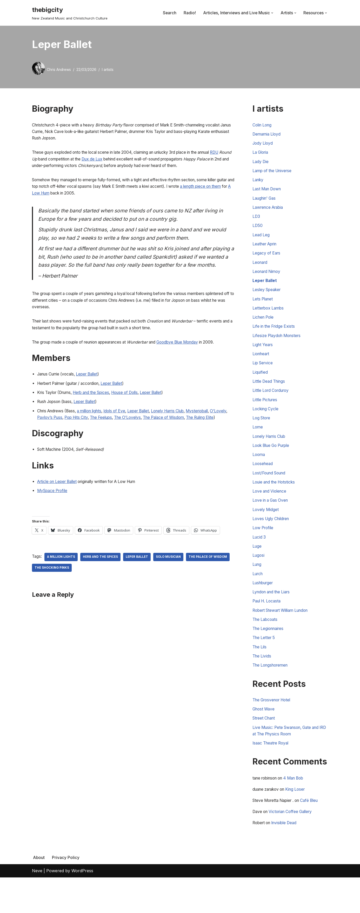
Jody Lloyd (263, 144)
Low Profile (263, 550)
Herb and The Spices (103, 591)
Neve (37, 906)
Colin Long (263, 125)
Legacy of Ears (267, 260)
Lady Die (260, 163)
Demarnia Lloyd (267, 135)
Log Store (262, 434)
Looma (259, 472)
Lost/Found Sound (270, 492)
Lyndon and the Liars (273, 617)
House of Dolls (135, 415)
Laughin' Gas (265, 202)
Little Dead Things (270, 395)
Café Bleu (314, 834)
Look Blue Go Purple (273, 463)
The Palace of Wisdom (194, 441)
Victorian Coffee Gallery (293, 846)
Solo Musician (174, 591)
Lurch (258, 598)
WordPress (82, 906)
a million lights (95, 434)
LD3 (256, 221)
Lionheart (261, 366)
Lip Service (263, 376)
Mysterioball (215, 434)
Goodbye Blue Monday (193, 363)
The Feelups (126, 441)
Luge (257, 569)
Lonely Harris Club (182, 434)
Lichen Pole (264, 328)
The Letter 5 (264, 666)
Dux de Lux (122, 161)
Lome (257, 444)
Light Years (263, 357)
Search (168, 12)
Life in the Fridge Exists (275, 337)
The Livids (262, 685)
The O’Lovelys (155, 441)
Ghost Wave (264, 739)
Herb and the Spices (97, 415)
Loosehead (263, 482)
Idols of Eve (123, 434)
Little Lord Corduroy (272, 405)
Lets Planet (263, 308)
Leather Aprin (266, 250)
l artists (109, 69)
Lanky (258, 183)
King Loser (300, 822)
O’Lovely (45, 441)
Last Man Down (268, 193)
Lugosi (258, 579)
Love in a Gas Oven (271, 521)
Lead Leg (261, 241)
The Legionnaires (269, 656)
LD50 (257, 231)
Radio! (188, 12)
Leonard (260, 270)
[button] (271, 13)
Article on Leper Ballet (59, 513)
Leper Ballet (93, 396)
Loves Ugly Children (272, 540)
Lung (257, 588)
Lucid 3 (259, 559)
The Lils (260, 675)
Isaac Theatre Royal (272, 775)
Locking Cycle (266, 424)
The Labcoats (265, 646)
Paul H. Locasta (268, 627)
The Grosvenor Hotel (273, 730)
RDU (36, 161)
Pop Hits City (99, 441)
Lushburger (264, 608)
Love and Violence (270, 511)
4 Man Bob (299, 811)
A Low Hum (80, 197)
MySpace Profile (53, 523)
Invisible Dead (287, 858)
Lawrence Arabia (269, 212)
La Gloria (261, 154)
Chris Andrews (59, 69)
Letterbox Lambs (269, 318)
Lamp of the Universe (273, 173)
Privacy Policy (66, 893)
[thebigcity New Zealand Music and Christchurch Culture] (70, 13)
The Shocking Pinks (101, 601)
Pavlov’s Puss (70, 441)
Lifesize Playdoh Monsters (278, 347)
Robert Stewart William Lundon (283, 637)
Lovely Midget (266, 530)
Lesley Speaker (267, 299)
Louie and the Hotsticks (275, 502)
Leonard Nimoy (267, 279)
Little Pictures (265, 415)
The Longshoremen (271, 694)
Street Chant (264, 749)
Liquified (260, 385)
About (39, 893)
